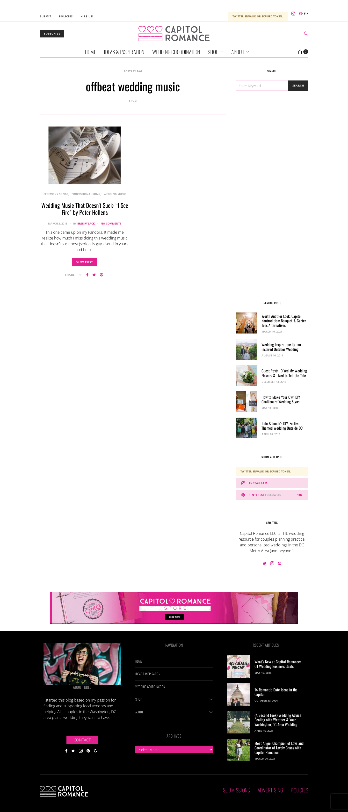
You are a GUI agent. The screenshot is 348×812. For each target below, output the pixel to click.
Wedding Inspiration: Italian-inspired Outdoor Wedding (281, 347)
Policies (66, 16)
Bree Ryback (86, 223)
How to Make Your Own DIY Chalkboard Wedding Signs (280, 399)
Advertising (270, 790)
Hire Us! (86, 16)
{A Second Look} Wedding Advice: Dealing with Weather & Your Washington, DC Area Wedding (278, 719)
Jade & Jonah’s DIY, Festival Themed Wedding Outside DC (282, 425)
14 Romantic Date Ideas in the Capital (275, 692)
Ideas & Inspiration (124, 52)
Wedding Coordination (176, 52)
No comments (111, 223)
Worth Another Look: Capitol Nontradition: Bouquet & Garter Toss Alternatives (283, 320)
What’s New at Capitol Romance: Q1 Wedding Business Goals (277, 664)
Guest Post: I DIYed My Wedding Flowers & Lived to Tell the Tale (284, 373)
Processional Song (86, 194)
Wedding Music (115, 194)
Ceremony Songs (56, 194)
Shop (213, 52)
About (237, 52)
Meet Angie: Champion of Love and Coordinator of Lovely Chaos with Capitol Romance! (279, 747)
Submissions (236, 790)
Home (90, 52)
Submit (45, 16)
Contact (82, 740)
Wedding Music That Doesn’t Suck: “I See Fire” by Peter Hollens (84, 209)
